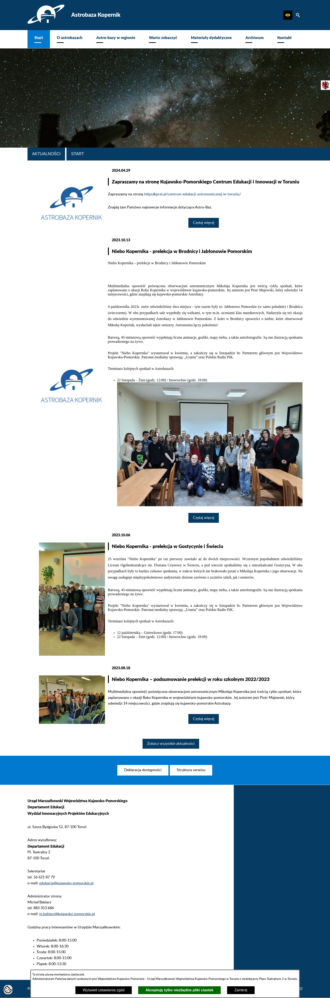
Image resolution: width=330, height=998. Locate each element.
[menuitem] (39, 39)
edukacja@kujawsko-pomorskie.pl (66, 888)
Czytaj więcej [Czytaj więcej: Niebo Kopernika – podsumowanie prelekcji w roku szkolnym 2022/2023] (203, 719)
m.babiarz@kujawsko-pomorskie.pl (67, 919)
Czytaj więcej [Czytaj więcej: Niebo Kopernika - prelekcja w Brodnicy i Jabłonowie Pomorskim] (203, 518)
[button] (287, 15)
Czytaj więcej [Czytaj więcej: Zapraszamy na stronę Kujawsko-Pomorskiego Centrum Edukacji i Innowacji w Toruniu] (203, 223)
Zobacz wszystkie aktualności (171, 743)
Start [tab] (77, 154)
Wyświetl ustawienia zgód (103, 990)
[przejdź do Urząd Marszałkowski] (325, 85)
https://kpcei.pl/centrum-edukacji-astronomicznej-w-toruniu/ (192, 194)
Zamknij (240, 990)
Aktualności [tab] (46, 154)
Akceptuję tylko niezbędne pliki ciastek (179, 990)
